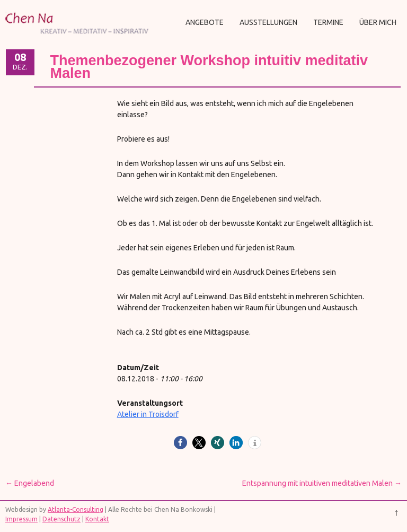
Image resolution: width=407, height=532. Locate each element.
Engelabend (29, 483)
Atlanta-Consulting (75, 509)
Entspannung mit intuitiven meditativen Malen (322, 483)
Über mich (377, 22)
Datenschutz (61, 519)
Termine (328, 22)
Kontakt (97, 519)
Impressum (21, 519)
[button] (180, 442)
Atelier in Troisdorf (148, 414)
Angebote (204, 22)
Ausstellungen (268, 22)
